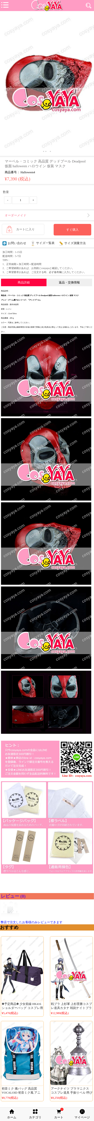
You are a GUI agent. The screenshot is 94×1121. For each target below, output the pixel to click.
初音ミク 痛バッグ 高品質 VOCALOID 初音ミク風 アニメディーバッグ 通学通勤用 (21, 1092)
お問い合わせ (14, 243)
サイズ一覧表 (43, 243)
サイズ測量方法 (72, 243)
